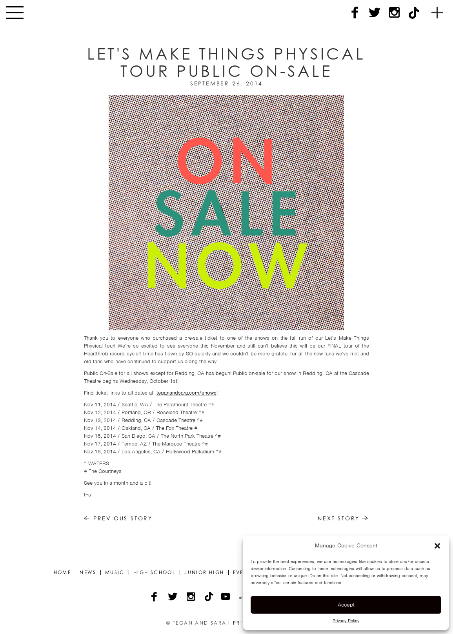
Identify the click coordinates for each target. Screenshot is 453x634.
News (88, 572)
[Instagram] (394, 12)
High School (154, 572)
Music (115, 572)
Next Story (343, 518)
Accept (346, 604)
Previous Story (118, 518)
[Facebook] (355, 12)
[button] (437, 546)
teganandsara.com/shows (186, 392)
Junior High (204, 572)
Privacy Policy (346, 621)
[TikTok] (414, 12)
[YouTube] (226, 597)
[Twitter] (374, 12)
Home (62, 572)
